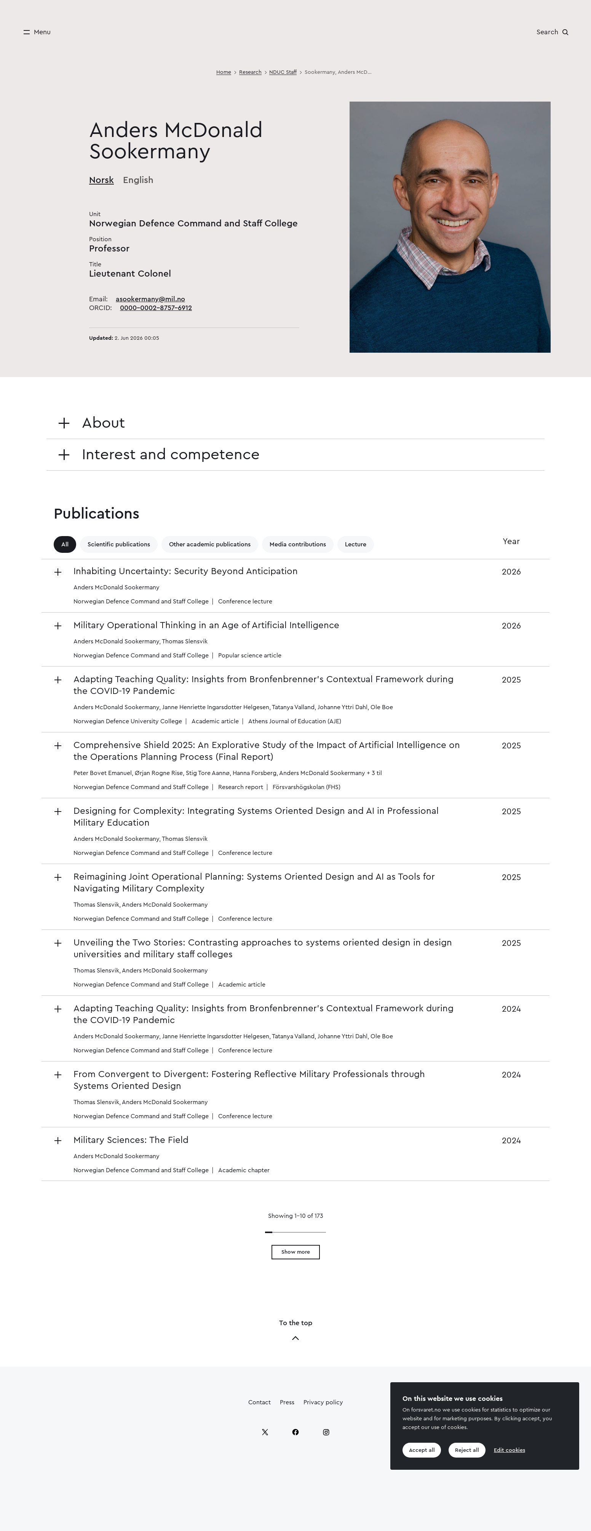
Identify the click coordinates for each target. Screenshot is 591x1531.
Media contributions (298, 544)
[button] (257, 586)
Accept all (422, 1449)
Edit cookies (511, 1449)
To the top (295, 1330)
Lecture (355, 544)
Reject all (469, 1449)
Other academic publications (210, 544)
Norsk (101, 180)
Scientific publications (119, 544)
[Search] (554, 32)
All (65, 544)
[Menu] (34, 32)
